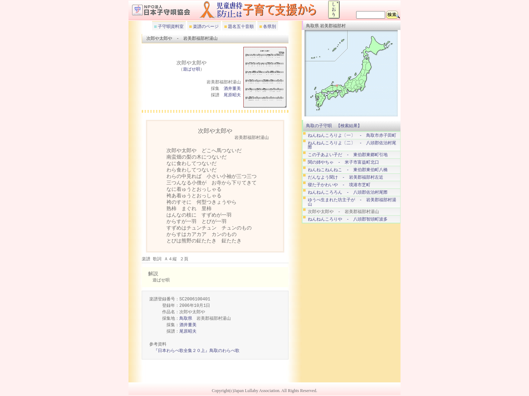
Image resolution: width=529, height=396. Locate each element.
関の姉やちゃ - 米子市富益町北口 (343, 162)
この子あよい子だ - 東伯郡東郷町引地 (348, 155)
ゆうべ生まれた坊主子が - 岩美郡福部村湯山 (352, 202)
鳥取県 (185, 319)
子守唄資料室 (170, 26)
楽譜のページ (205, 26)
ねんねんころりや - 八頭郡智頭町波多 (348, 219)
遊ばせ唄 (191, 70)
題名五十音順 (240, 26)
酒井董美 (232, 89)
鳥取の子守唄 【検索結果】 (334, 125)
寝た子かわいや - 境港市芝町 (339, 185)
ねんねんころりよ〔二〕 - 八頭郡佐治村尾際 (352, 145)
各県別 (269, 26)
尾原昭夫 (232, 95)
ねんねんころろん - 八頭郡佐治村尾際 (348, 192)
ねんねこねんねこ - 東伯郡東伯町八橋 (348, 170)
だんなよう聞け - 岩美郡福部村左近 (345, 177)
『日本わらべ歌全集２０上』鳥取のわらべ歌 (196, 351)
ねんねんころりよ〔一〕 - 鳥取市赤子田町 (352, 135)
